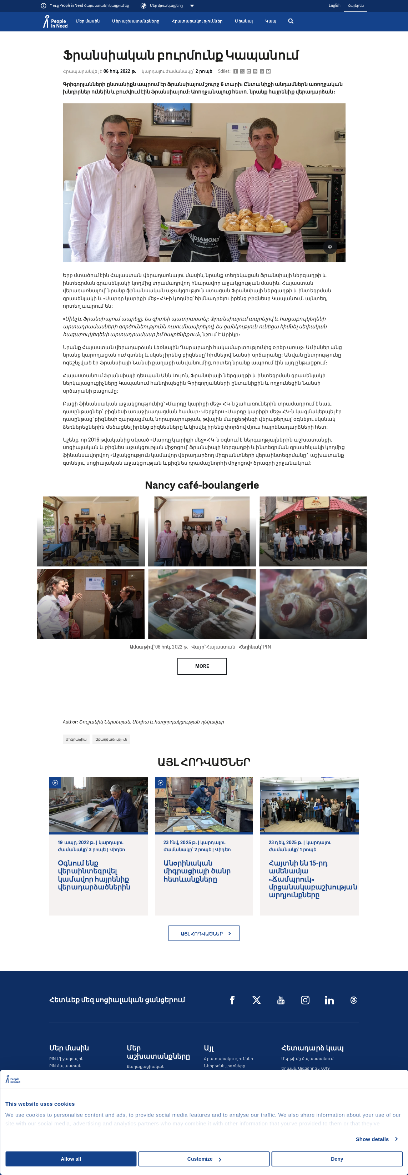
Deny (337, 1159)
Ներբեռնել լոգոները (224, 1066)
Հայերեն (356, 5)
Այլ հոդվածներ (202, 934)
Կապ (270, 21)
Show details (372, 1139)
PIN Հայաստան (65, 1066)
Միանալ (244, 21)
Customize (204, 1159)
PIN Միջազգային (66, 1058)
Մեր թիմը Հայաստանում (307, 1058)
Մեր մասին (88, 21)
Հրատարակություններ (197, 21)
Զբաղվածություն (111, 739)
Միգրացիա (76, 739)
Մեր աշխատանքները (135, 21)
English (335, 5)
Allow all (71, 1159)
